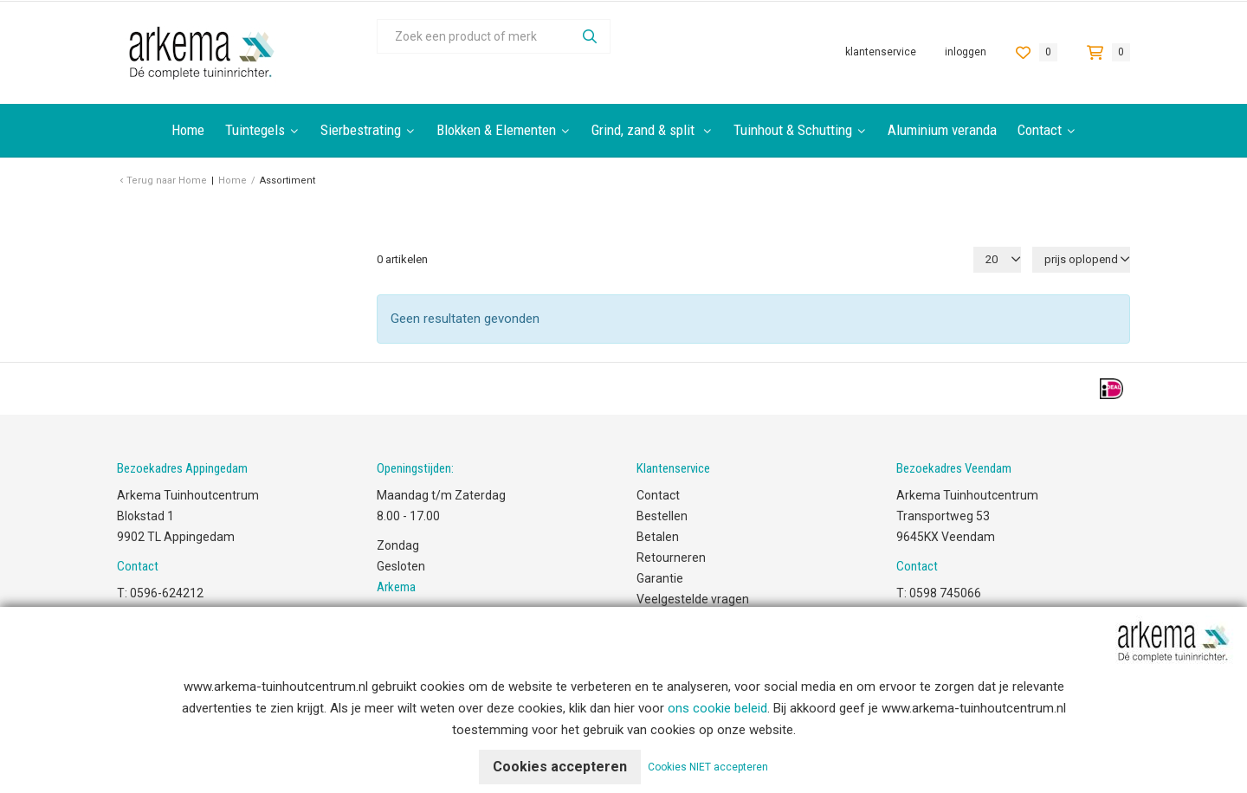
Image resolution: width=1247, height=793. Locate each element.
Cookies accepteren (560, 766)
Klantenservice (880, 52)
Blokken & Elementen (496, 130)
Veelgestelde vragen (692, 599)
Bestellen (662, 516)
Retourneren (671, 557)
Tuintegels (255, 130)
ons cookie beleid (717, 708)
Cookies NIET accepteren (708, 767)
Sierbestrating (360, 130)
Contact (1040, 130)
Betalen (657, 537)
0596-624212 (167, 593)
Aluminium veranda (942, 130)
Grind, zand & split (644, 130)
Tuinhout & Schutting (792, 130)
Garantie (659, 578)
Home (187, 130)
